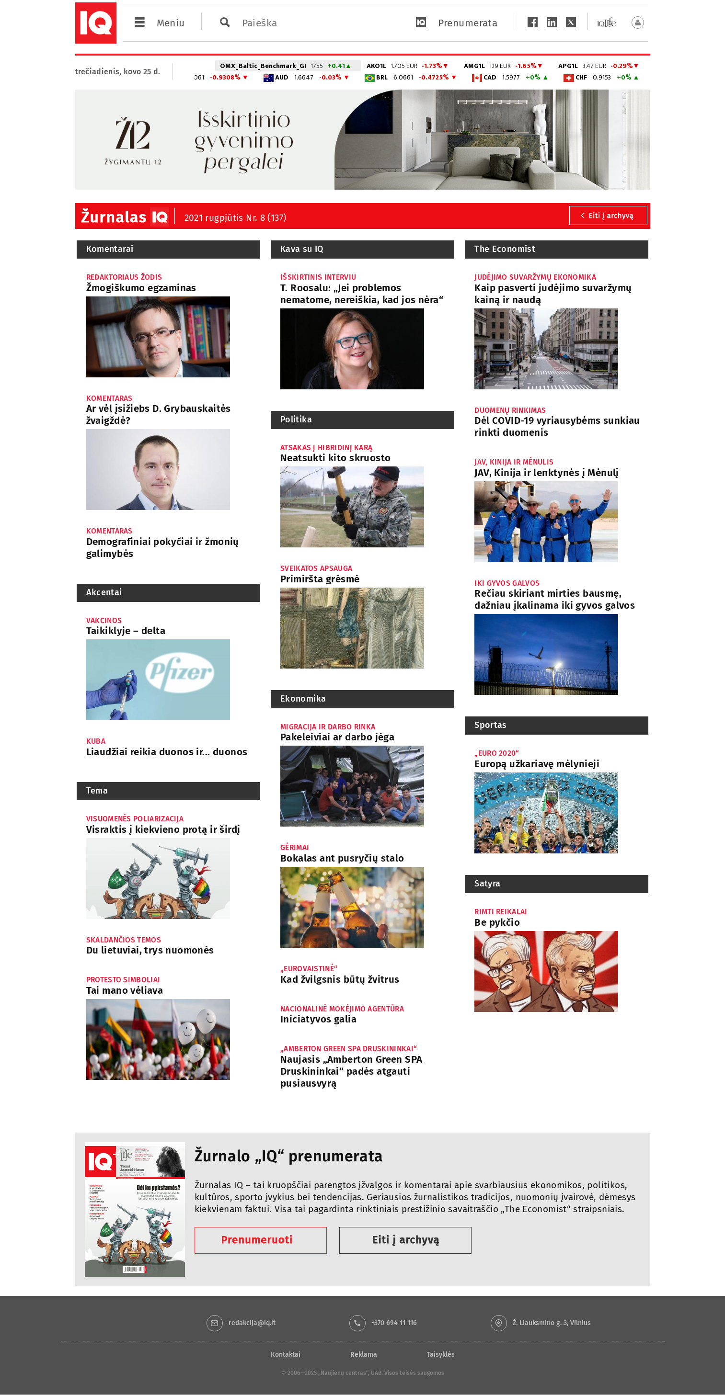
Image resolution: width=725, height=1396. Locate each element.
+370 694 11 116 (394, 1323)
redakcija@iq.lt (252, 1323)
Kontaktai (285, 1355)
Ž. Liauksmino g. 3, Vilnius (552, 1323)
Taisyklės (441, 1355)
